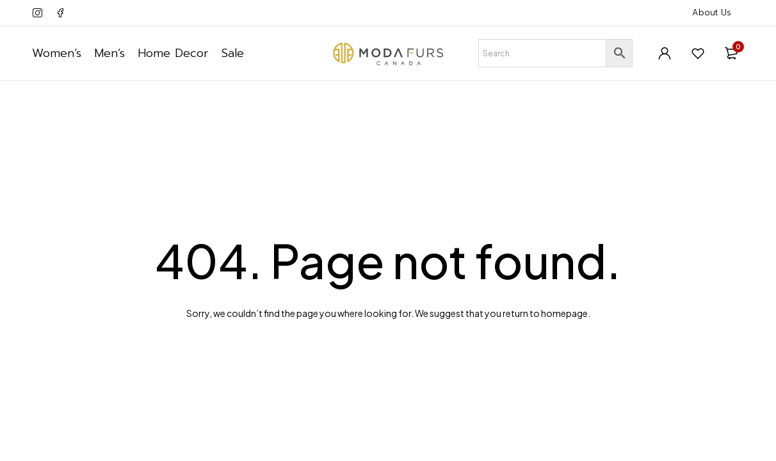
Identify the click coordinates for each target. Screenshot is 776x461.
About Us (711, 12)
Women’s (56, 53)
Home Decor (173, 53)
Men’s (109, 53)
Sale (233, 53)
